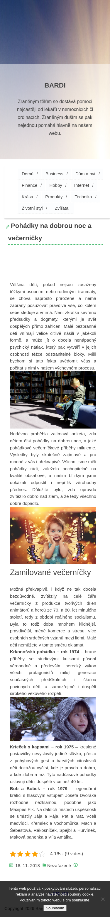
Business (54, 173)
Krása (27, 196)
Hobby (55, 185)
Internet (81, 185)
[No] (103, 899)
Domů (27, 173)
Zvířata (62, 208)
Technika (83, 196)
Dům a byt (85, 173)
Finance (29, 185)
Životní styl (32, 208)
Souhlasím (55, 908)
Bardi (55, 85)
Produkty (53, 196)
